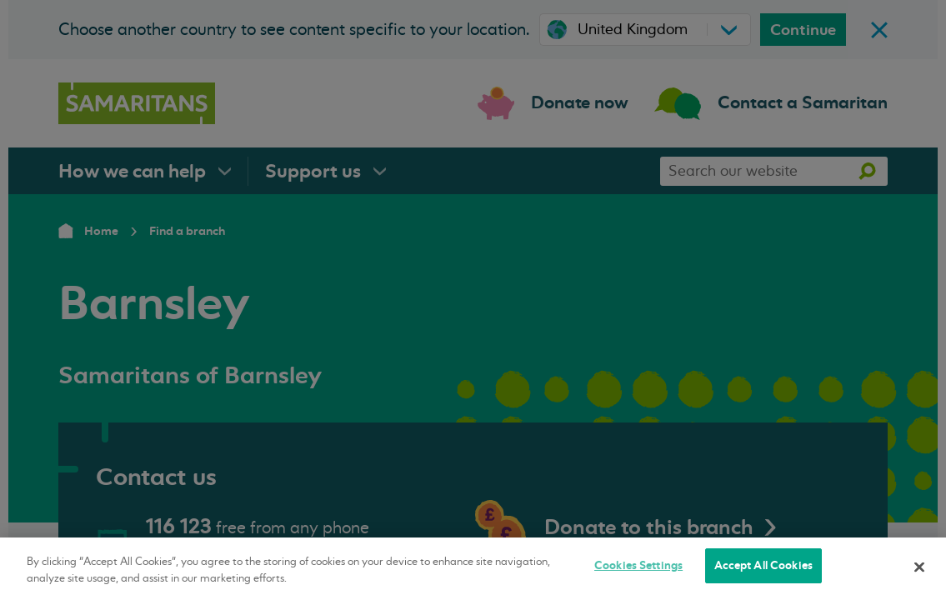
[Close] (919, 566)
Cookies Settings (638, 565)
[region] (473, 569)
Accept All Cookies (763, 565)
